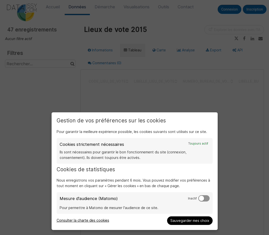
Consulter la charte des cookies (83, 220)
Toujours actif (198, 143)
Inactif (192, 198)
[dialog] (135, 171)
